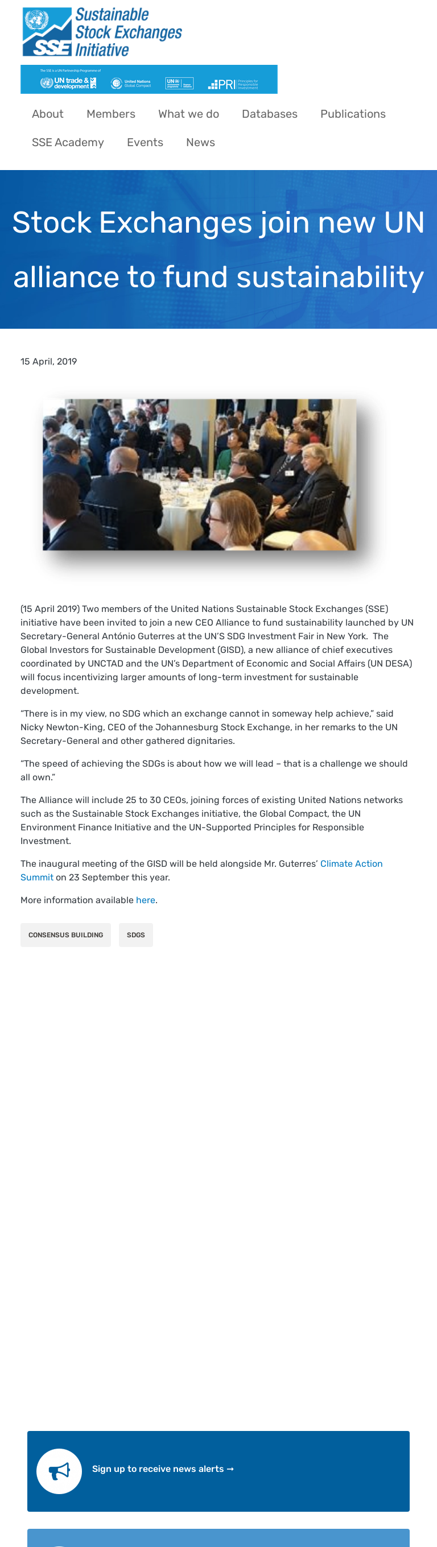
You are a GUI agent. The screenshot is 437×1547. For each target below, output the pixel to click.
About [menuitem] (48, 114)
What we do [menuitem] (188, 114)
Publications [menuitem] (353, 114)
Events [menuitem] (145, 142)
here (145, 900)
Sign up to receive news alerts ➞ (163, 1468)
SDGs (136, 935)
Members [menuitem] (110, 114)
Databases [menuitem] (270, 114)
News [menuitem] (200, 142)
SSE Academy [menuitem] (68, 142)
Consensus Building (65, 935)
